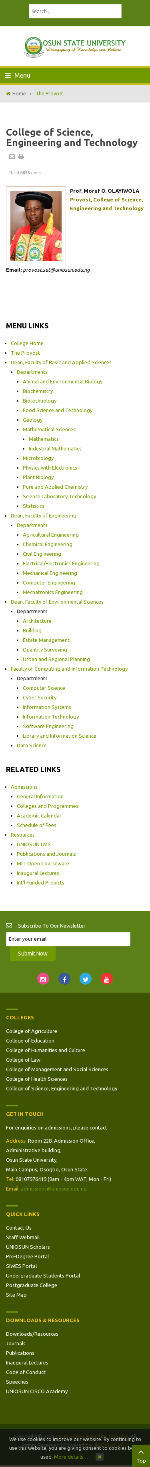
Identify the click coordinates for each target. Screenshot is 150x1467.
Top (141, 1455)
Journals (16, 1343)
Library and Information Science (59, 735)
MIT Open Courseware (43, 863)
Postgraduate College (31, 1285)
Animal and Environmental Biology (62, 381)
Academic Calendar (39, 815)
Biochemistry (38, 391)
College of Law (23, 1059)
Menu (17, 75)
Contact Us (19, 1227)
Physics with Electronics (50, 467)
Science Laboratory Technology (59, 496)
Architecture (37, 621)
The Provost (25, 352)
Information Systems (47, 707)
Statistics (33, 506)
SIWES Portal (21, 1266)
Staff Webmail (23, 1237)
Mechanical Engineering (50, 573)
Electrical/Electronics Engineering (61, 563)
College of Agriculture (31, 1031)
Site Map (16, 1294)
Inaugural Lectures (38, 873)
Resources (23, 834)
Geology (32, 420)
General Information (40, 796)
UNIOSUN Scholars (28, 1247)
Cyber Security (39, 697)
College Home (27, 343)
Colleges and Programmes (47, 806)
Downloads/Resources (32, 1334)
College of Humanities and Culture (45, 1050)
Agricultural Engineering (51, 534)
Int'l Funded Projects (40, 882)
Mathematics (44, 439)
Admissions (24, 787)
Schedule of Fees (36, 825)
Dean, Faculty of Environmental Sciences (57, 601)
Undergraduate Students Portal (43, 1275)
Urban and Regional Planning (56, 659)
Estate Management (46, 640)
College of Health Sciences (37, 1079)
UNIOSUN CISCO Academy (37, 1391)
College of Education (30, 1040)
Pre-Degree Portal (27, 1256)
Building (32, 630)
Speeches (17, 1381)
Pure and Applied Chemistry (55, 487)
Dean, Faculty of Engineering (43, 515)
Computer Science (44, 688)
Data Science (32, 745)
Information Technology (51, 716)
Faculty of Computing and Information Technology (69, 668)
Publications (20, 1353)
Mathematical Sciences (49, 429)
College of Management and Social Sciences (57, 1069)
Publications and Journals (46, 854)
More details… (71, 1456)
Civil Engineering (42, 554)
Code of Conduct (26, 1372)
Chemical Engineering (47, 544)
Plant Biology (38, 477)
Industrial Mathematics (55, 448)
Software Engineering (48, 726)
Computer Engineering (49, 582)
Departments (32, 372)
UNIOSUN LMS (34, 844)
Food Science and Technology (57, 410)
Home (19, 93)
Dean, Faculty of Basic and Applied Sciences (61, 362)
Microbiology (38, 458)
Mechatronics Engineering (53, 592)
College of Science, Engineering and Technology (61, 1088)
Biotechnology (39, 400)
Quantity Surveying (45, 649)
